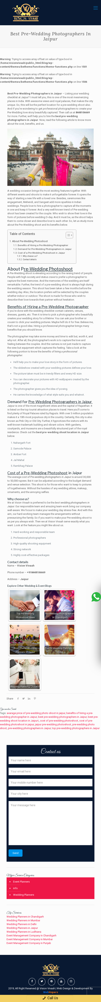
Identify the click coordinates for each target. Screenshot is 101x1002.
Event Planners (21, 881)
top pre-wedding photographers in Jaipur (76, 728)
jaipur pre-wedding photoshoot (53, 724)
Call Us (49, 998)
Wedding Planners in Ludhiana (24, 931)
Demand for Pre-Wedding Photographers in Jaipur (45, 249)
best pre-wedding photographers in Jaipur (62, 716)
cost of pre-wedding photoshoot (59, 720)
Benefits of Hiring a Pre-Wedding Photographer (43, 245)
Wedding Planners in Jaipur (22, 927)
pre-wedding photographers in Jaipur (29, 728)
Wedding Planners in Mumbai (23, 920)
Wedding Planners (23, 894)
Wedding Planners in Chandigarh (25, 916)
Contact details (30, 259)
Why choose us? (30, 256)
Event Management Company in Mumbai (30, 939)
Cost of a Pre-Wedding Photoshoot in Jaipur (42, 252)
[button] (67, 236)
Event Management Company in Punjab (29, 943)
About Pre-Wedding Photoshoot (30, 241)
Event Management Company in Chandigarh (31, 935)
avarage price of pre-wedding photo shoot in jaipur (36, 713)
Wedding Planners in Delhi (21, 924)
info (15, 888)
